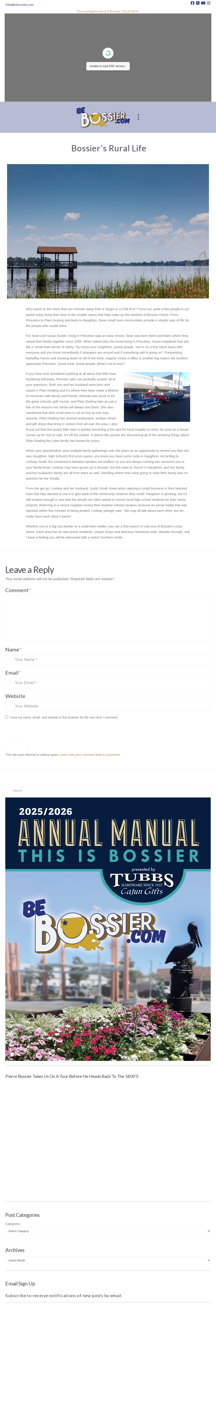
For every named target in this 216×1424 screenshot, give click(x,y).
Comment (18, 590)
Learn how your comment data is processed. (90, 754)
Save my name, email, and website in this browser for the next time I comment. (64, 717)
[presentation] (35, 732)
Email (13, 672)
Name (13, 649)
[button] (138, 117)
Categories (12, 1224)
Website (15, 696)
